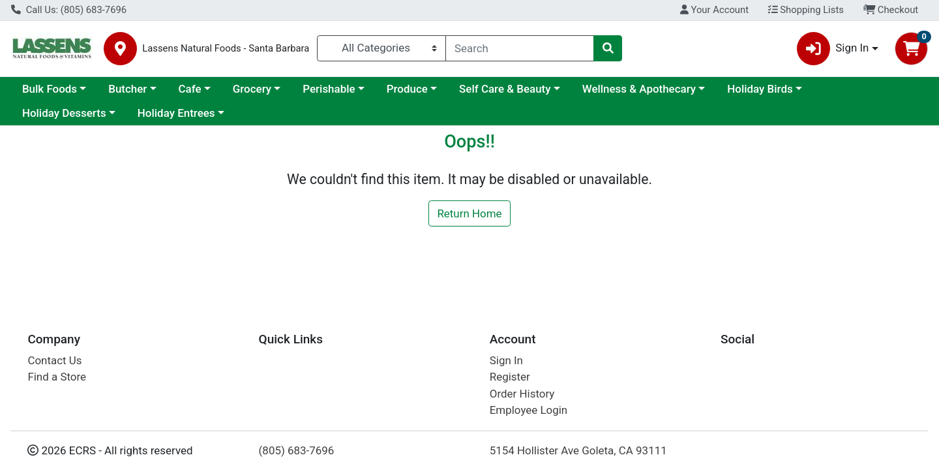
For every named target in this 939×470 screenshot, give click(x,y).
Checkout (891, 10)
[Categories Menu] (382, 48)
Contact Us (54, 360)
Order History (522, 393)
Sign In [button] (833, 48)
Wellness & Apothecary (639, 88)
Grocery (252, 88)
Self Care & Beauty (504, 88)
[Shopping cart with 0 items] (911, 48)
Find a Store (56, 376)
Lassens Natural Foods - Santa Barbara (225, 49)
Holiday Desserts (64, 112)
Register (510, 376)
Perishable (329, 88)
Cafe (190, 88)
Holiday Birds (759, 88)
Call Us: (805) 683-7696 (69, 10)
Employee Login (528, 409)
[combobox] (519, 48)
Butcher (127, 88)
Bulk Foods (49, 88)
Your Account (714, 10)
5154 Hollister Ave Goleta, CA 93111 (578, 450)
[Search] (519, 48)
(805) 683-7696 (297, 450)
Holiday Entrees (176, 112)
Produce (407, 88)
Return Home (469, 213)
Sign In (506, 360)
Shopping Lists (806, 10)
